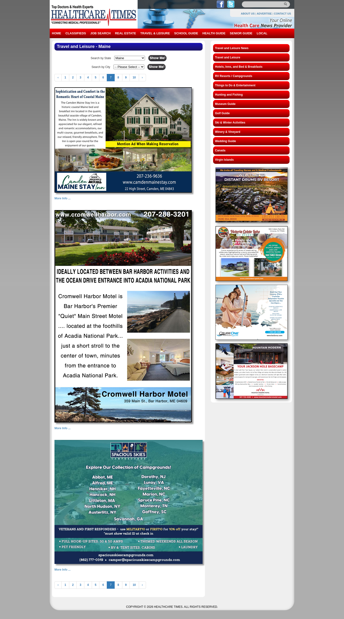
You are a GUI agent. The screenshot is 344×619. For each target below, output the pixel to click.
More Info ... (62, 198)
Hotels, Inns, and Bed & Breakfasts (239, 66)
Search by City (100, 67)
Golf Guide (222, 113)
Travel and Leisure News (231, 48)
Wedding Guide (225, 141)
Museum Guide (225, 104)
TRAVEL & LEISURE (155, 33)
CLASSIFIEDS (75, 33)
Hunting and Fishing (229, 94)
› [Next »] (142, 77)
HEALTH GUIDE (214, 33)
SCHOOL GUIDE (186, 33)
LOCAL (262, 33)
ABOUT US (247, 13)
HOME (56, 33)
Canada (220, 150)
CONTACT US (282, 13)
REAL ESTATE (125, 33)
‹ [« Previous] (58, 77)
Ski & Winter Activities (230, 122)
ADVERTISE (264, 13)
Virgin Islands (224, 159)
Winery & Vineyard (227, 132)
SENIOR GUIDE (241, 33)
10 (134, 77)
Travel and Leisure (227, 57)
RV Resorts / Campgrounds (233, 76)
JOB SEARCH (100, 33)
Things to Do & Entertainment (235, 85)
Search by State (101, 58)
